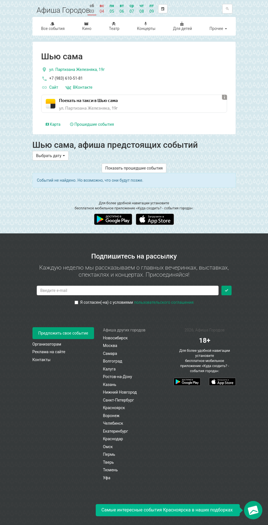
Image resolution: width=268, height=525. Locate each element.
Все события (52, 26)
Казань (109, 384)
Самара (110, 353)
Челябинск (113, 423)
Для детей (181, 26)
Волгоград (112, 361)
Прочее (218, 28)
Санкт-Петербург (118, 400)
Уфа (106, 478)
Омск (108, 446)
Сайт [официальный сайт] (49, 87)
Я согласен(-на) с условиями (134, 302)
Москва (110, 345)
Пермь (109, 454)
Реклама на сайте (49, 352)
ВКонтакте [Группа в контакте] (78, 87)
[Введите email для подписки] (128, 290)
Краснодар (113, 439)
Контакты (41, 359)
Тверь (108, 462)
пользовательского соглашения (164, 302)
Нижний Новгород (120, 392)
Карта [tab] (53, 124)
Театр (113, 26)
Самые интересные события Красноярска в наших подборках (167, 510)
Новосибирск (115, 338)
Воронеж (111, 415)
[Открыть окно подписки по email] (253, 510)
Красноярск (114, 407)
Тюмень (110, 470)
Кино (86, 26)
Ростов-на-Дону (117, 376)
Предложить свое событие (63, 333)
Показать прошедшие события (134, 168)
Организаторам (46, 344)
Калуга (109, 369)
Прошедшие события (92, 124)
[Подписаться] (226, 290)
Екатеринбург (115, 431)
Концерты (145, 26)
